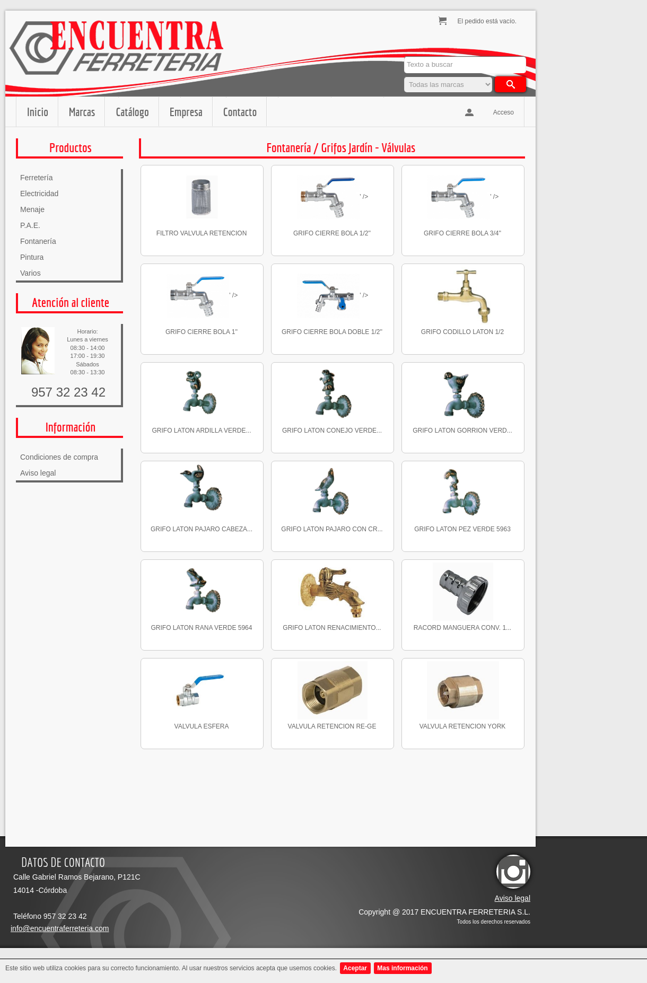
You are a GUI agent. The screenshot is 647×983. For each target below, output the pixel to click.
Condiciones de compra (59, 457)
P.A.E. (30, 225)
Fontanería (38, 241)
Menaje (32, 209)
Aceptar (355, 968)
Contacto (240, 111)
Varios (30, 273)
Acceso (503, 112)
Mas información (402, 968)
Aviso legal (38, 473)
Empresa (186, 111)
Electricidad (39, 193)
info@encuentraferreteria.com (60, 928)
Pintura (31, 257)
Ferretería (36, 177)
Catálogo (132, 111)
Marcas (82, 111)
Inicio (37, 111)
